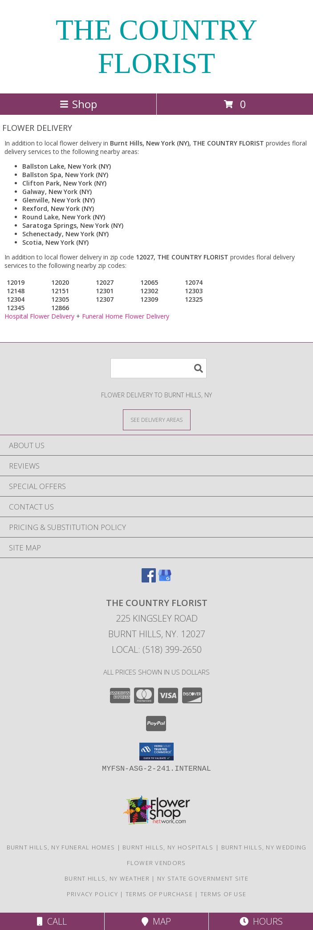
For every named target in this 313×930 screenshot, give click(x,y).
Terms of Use (223, 894)
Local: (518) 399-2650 (157, 649)
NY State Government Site (202, 878)
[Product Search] (158, 368)
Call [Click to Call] (52, 921)
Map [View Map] (156, 921)
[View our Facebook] (149, 579)
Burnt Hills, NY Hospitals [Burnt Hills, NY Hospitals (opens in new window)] (168, 847)
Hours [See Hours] (261, 921)
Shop (78, 104)
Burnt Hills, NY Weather (107, 878)
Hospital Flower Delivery (39, 316)
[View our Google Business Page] (165, 579)
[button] (156, 751)
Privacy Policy (92, 894)
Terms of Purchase (159, 894)
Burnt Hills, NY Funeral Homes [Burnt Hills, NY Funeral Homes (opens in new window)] (61, 847)
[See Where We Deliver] (157, 419)
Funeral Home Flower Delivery (125, 316)
